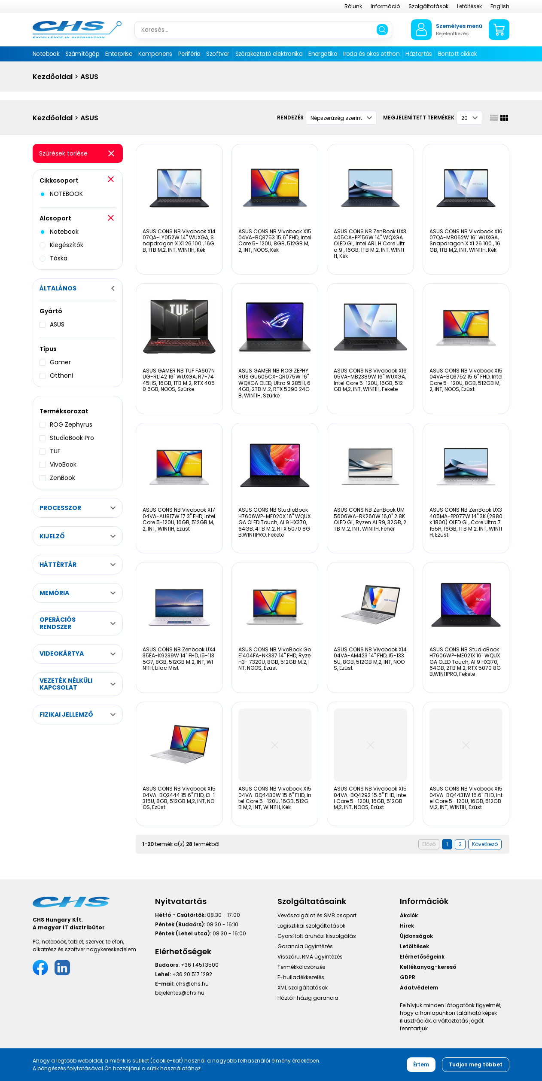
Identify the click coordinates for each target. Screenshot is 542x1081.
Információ (385, 6)
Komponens (155, 53)
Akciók (409, 915)
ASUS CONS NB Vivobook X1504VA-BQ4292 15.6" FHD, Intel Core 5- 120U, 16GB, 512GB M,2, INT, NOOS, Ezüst (370, 798)
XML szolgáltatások (302, 987)
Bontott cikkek (457, 53)
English (499, 6)
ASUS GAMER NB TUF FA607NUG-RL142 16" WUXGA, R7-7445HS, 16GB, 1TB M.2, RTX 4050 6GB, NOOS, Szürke (179, 380)
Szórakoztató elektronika (269, 53)
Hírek (407, 925)
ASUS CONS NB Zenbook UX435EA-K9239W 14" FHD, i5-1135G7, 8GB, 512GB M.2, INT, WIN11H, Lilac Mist (179, 659)
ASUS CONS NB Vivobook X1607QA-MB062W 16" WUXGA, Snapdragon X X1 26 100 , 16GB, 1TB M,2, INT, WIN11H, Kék (465, 240)
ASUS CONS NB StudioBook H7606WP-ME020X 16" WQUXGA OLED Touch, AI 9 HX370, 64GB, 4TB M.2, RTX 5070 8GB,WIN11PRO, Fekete (274, 522)
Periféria (189, 53)
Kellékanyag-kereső (428, 967)
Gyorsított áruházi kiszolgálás (316, 936)
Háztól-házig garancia (307, 998)
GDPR (407, 977)
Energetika (322, 53)
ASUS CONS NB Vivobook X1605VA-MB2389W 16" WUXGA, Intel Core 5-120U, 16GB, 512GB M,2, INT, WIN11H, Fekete (370, 380)
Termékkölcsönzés (301, 967)
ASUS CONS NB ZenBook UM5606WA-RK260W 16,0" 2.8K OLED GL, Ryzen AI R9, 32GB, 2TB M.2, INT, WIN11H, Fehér (370, 519)
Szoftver (217, 53)
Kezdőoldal (53, 77)
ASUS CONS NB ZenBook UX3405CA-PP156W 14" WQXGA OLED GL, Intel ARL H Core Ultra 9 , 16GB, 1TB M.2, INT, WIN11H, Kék (370, 244)
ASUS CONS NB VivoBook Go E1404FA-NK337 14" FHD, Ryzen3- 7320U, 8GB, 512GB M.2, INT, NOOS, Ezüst (274, 659)
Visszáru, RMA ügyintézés (310, 956)
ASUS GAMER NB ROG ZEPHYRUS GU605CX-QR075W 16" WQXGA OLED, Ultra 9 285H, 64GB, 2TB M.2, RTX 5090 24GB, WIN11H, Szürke (274, 383)
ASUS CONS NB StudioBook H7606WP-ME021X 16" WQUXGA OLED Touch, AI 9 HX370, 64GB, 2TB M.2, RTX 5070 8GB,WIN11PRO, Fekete (465, 662)
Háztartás (418, 53)
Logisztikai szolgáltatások (311, 925)
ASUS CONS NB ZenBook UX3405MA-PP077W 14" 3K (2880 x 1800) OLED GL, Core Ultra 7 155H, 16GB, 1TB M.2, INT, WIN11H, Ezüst (465, 522)
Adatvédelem (419, 987)
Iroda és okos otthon (371, 53)
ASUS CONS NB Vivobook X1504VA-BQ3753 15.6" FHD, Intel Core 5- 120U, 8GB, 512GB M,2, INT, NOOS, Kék (274, 240)
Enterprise (118, 53)
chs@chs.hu (192, 983)
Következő (485, 844)
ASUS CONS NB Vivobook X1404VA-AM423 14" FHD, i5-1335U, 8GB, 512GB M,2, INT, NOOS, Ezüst (370, 659)
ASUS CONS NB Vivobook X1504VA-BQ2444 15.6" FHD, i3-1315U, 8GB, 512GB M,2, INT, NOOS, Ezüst (179, 798)
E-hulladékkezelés (300, 977)
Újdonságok (416, 936)
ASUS (89, 77)
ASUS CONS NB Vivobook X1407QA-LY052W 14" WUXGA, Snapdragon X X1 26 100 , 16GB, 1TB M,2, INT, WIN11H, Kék (179, 240)
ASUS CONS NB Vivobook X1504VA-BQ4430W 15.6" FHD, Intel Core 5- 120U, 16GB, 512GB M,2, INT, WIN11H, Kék (274, 798)
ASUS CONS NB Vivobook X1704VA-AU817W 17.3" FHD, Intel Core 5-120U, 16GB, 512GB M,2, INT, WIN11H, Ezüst (179, 519)
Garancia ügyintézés (305, 946)
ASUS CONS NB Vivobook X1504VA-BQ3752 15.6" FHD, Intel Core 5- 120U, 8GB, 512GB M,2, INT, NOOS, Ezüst (465, 380)
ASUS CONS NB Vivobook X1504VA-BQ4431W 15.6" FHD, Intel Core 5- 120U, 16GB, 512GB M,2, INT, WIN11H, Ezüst (465, 798)
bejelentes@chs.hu (179, 992)
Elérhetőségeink (422, 956)
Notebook (46, 53)
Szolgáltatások (428, 6)
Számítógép (82, 53)
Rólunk (353, 6)
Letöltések (469, 6)
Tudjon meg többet (475, 1064)
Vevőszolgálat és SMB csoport (316, 915)
